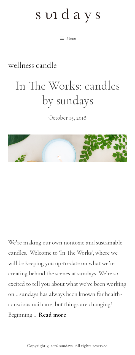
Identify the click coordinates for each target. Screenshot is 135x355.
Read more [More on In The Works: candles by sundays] (52, 314)
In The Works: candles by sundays (67, 93)
